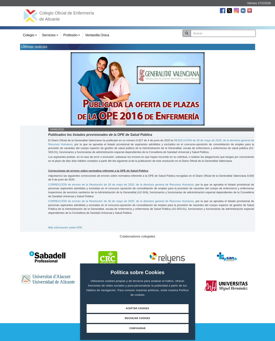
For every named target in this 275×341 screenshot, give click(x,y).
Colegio (30, 36)
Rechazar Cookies (137, 318)
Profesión (72, 36)
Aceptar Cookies (137, 308)
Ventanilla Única (97, 35)
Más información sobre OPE (65, 227)
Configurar (137, 328)
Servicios (50, 36)
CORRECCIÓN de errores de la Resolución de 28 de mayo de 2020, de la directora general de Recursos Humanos (121, 184)
